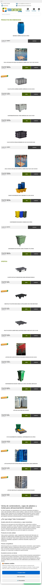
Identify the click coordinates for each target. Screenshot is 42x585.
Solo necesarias (21, 576)
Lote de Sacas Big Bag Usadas (21, 410)
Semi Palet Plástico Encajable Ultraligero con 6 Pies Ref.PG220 (21, 303)
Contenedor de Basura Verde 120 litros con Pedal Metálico (21, 383)
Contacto (28, 9)
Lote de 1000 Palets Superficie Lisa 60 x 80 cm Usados (21, 490)
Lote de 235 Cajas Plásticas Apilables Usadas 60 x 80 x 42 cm (21, 357)
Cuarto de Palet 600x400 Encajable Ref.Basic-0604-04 (21, 277)
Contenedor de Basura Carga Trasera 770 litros (21, 248)
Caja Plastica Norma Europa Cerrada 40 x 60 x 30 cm (21, 89)
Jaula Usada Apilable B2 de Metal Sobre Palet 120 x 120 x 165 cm (21, 168)
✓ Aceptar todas (21, 572)
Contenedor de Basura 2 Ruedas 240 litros (21, 222)
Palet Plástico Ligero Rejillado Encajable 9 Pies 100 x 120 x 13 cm (21, 330)
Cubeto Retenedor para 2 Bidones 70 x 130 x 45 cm (21, 195)
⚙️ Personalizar (21, 580)
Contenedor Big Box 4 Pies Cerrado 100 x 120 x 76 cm (21, 115)
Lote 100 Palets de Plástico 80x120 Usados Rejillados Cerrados (21, 463)
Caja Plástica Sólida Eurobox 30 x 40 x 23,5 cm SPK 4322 (21, 142)
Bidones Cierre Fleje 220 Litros (21, 35)
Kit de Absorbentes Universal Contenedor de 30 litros (21, 436)
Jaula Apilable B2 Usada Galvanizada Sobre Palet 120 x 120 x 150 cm (21, 62)
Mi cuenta (34, 9)
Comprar (36, 67)
